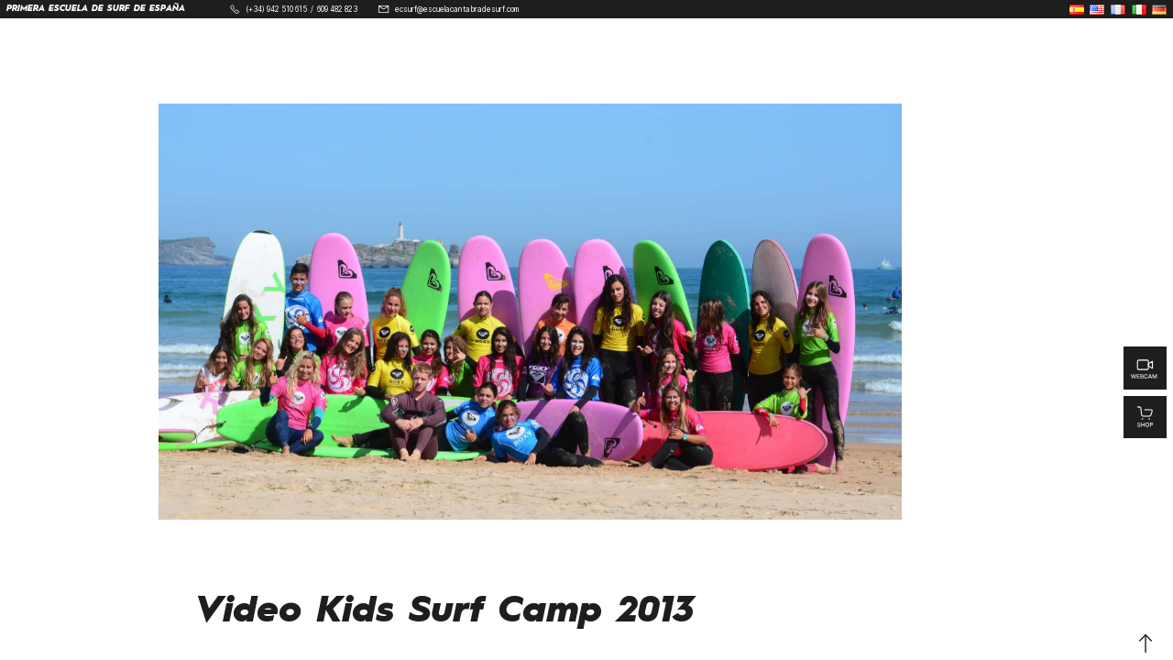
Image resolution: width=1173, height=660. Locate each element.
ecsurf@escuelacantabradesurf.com (457, 9)
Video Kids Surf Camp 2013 (445, 611)
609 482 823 (337, 9)
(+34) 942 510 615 (276, 9)
